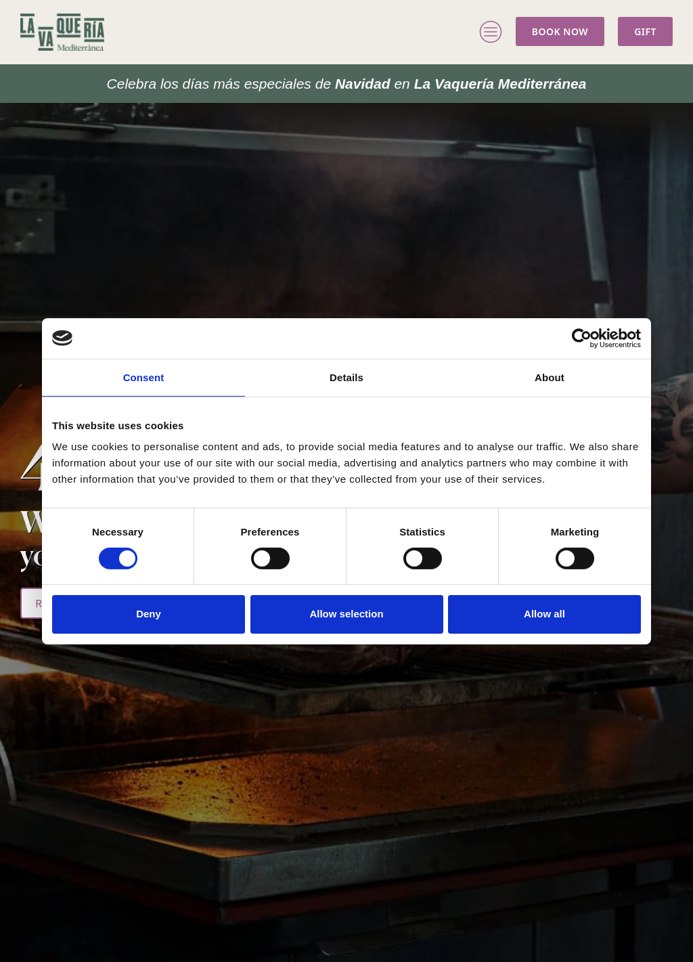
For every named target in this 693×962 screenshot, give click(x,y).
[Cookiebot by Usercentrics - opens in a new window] (581, 338)
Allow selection (346, 613)
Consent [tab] (143, 376)
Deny (148, 613)
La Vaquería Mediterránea (347, 83)
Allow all (544, 613)
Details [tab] (346, 376)
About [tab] (549, 376)
